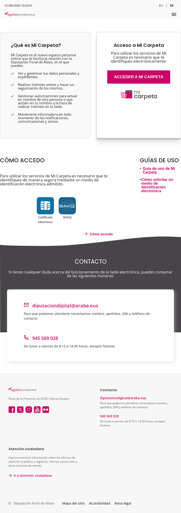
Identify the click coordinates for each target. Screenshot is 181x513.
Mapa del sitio (73, 503)
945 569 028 (109, 416)
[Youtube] (37, 410)
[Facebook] (11, 410)
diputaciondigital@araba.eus (123, 398)
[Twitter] (20, 410)
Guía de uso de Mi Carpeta (159, 170)
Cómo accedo (98, 234)
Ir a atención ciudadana (33, 475)
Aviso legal (123, 503)
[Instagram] (28, 410)
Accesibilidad (99, 503)
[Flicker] (45, 410)
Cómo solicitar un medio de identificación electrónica (157, 185)
